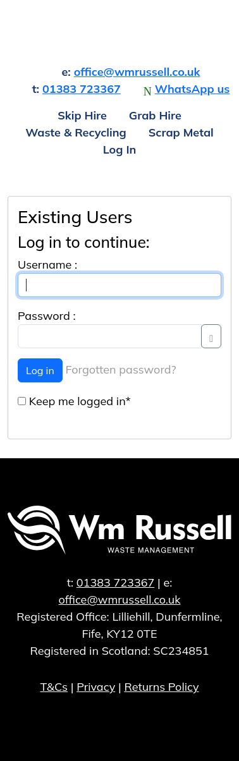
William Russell (119, 31)
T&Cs (54, 686)
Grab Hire (155, 115)
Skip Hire (82, 115)
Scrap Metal (181, 132)
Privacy (96, 686)
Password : (47, 315)
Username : (47, 264)
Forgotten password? (121, 369)
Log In (120, 149)
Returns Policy (161, 686)
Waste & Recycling (75, 132)
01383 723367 (81, 89)
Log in (40, 370)
